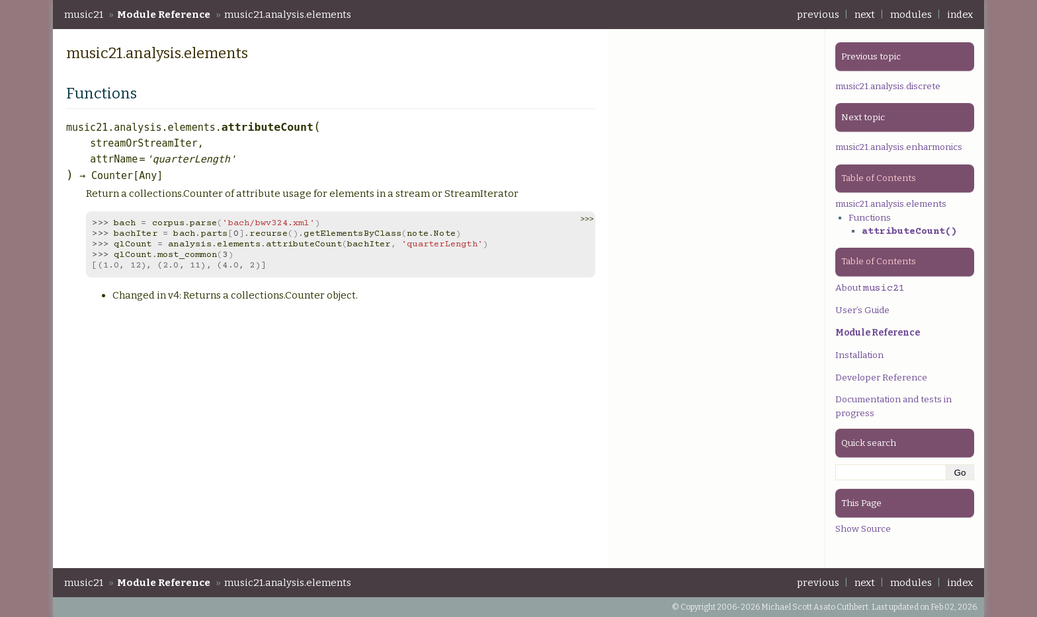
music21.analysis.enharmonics (898, 147)
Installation (859, 355)
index (960, 14)
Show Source (863, 528)
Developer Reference (881, 377)
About (870, 287)
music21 (83, 14)
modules (911, 14)
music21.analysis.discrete (887, 86)
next (864, 14)
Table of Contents (878, 178)
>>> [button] (586, 219)
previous (818, 14)
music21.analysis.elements (287, 14)
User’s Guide (862, 310)
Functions (870, 217)
